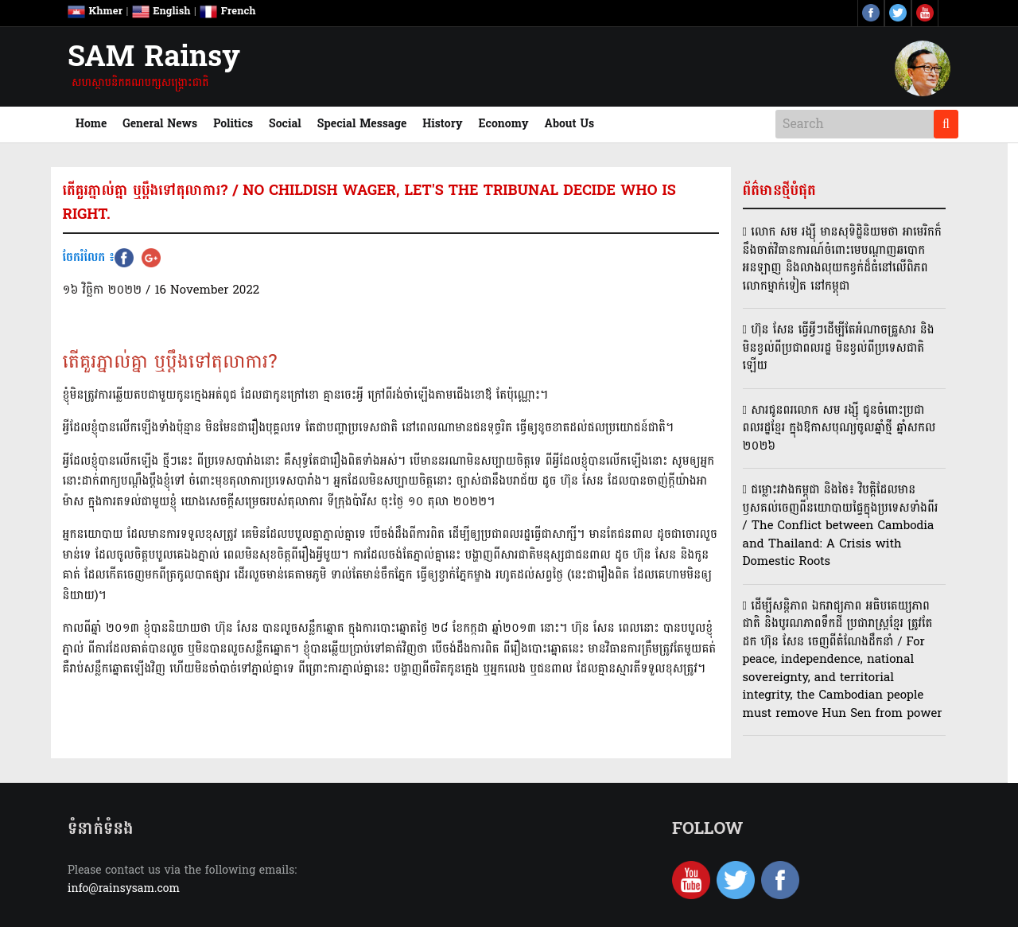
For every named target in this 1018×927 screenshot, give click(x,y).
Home (95, 123)
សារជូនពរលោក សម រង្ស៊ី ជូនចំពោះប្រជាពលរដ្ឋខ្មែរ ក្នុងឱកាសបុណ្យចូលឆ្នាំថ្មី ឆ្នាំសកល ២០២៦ (839, 428)
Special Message (362, 124)
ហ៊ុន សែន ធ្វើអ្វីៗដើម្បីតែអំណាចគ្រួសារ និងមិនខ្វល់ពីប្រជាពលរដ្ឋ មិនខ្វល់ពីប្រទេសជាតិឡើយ (838, 347)
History (442, 124)
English (161, 11)
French (227, 11)
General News (159, 124)
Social (285, 124)
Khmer (95, 11)
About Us (570, 124)
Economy (504, 124)
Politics (233, 124)
